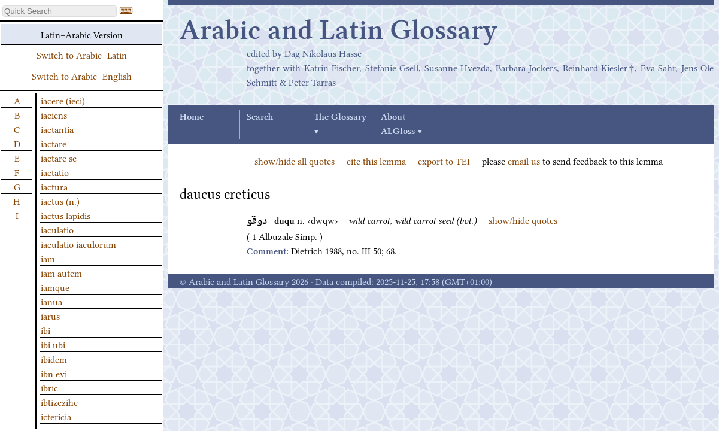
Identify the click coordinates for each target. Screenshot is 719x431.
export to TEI (444, 160)
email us (524, 160)
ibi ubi (53, 344)
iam (48, 258)
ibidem (54, 358)
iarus (50, 315)
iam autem (61, 272)
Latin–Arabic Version (82, 34)
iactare (53, 143)
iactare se (59, 157)
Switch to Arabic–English (82, 75)
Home (192, 117)
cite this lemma (376, 160)
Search (260, 117)
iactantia (57, 128)
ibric (49, 387)
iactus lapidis (65, 214)
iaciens (54, 114)
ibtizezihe (59, 401)
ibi (45, 329)
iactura (54, 186)
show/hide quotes (523, 219)
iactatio (55, 171)
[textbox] (59, 11)
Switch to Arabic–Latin (82, 54)
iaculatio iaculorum (78, 243)
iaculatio (57, 229)
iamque (55, 286)
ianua (51, 301)
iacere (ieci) (63, 100)
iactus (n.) (60, 200)
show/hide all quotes (294, 160)
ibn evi (54, 373)
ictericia (56, 416)
